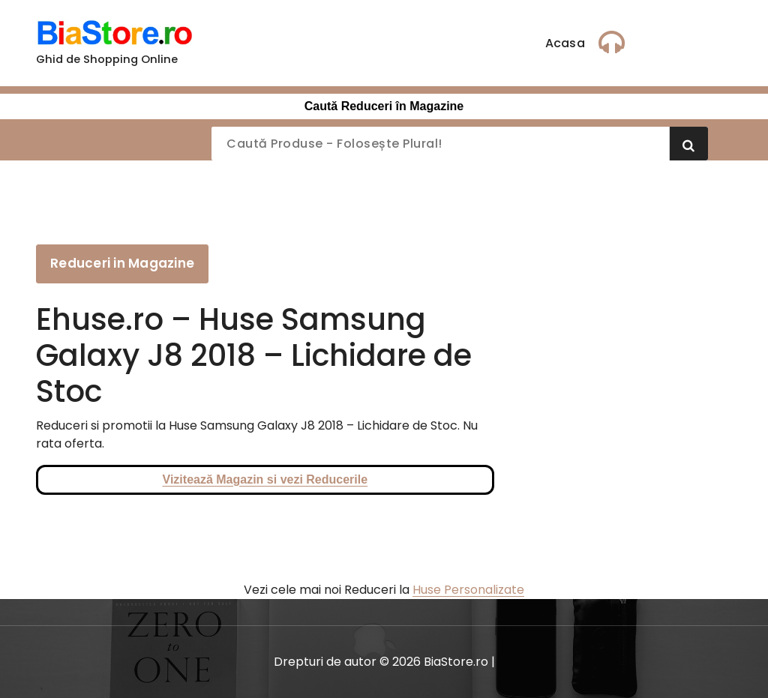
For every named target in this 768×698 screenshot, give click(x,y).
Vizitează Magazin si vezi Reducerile (265, 479)
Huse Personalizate (468, 589)
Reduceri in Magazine (122, 263)
